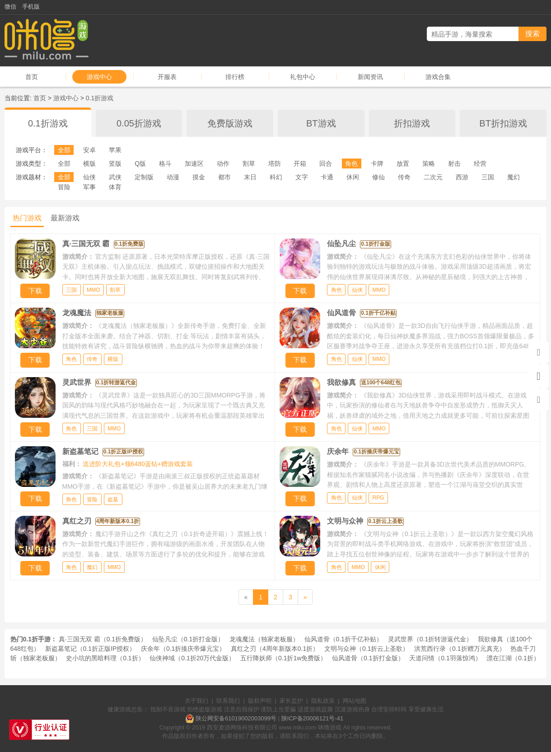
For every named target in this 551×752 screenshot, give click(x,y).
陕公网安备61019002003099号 (236, 718)
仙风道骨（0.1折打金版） (368, 658)
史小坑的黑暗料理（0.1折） (105, 658)
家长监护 (291, 700)
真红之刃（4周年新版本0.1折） (275, 648)
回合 (325, 163)
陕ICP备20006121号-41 (312, 718)
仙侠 (89, 177)
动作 (223, 163)
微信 (10, 6)
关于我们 (196, 700)
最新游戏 (65, 218)
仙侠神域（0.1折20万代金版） (192, 658)
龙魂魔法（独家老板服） (264, 639)
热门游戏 (27, 218)
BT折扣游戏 (503, 123)
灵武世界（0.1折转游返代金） (430, 639)
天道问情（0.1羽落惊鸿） (445, 658)
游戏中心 (99, 76)
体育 (115, 187)
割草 (249, 163)
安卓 (89, 150)
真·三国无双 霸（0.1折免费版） (103, 639)
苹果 (115, 150)
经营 (480, 163)
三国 (487, 177)
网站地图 (354, 700)
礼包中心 (302, 76)
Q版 (140, 163)
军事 (89, 187)
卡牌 (377, 163)
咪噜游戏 (329, 727)
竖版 (115, 163)
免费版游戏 (229, 123)
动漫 (173, 177)
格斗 (165, 163)
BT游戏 (321, 123)
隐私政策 (323, 700)
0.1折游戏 (99, 98)
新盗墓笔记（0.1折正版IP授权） (90, 648)
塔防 (274, 163)
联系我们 (228, 700)
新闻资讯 (370, 76)
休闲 (352, 177)
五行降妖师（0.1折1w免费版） (283, 658)
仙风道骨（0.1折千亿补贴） (343, 639)
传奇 (404, 177)
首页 (31, 76)
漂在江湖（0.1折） (512, 658)
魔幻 (513, 177)
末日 (250, 177)
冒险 (64, 187)
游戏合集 (438, 76)
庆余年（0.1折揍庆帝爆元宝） (183, 648)
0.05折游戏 (139, 123)
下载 (35, 290)
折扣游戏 (412, 123)
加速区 (194, 163)
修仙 (378, 177)
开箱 (300, 163)
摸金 (198, 177)
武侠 (115, 177)
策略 (428, 163)
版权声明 (259, 700)
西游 (462, 177)
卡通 (327, 177)
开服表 (167, 76)
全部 (64, 150)
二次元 (433, 177)
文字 (301, 177)
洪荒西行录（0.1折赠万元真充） (459, 648)
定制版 (144, 177)
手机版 (31, 6)
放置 (403, 163)
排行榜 (234, 76)
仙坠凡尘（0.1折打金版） (188, 639)
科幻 (276, 177)
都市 (224, 177)
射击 (454, 163)
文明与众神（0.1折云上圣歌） (366, 648)
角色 (351, 163)
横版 (89, 163)
